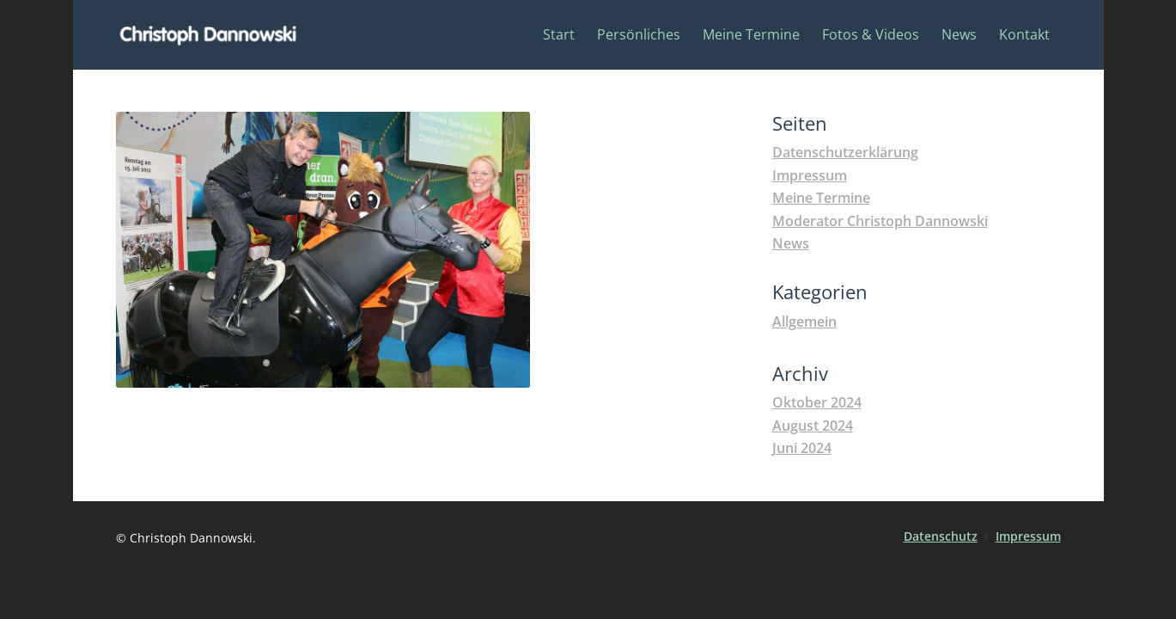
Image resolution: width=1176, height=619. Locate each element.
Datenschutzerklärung (845, 152)
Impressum (809, 175)
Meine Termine (821, 197)
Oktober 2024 (817, 402)
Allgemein (804, 321)
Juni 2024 (802, 447)
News (790, 243)
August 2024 (812, 425)
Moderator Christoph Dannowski (880, 220)
